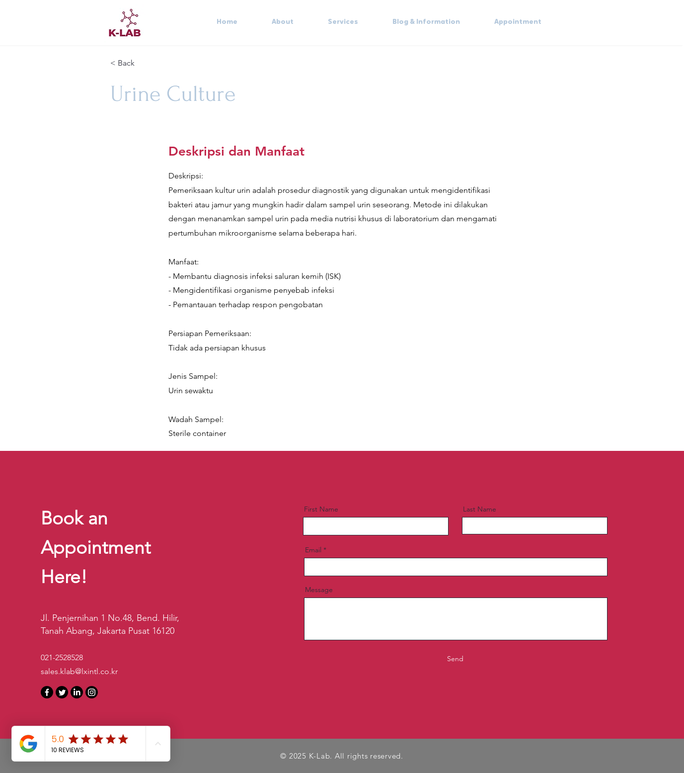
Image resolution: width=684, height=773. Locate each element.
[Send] (455, 659)
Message (319, 589)
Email (313, 549)
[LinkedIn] (77, 692)
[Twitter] (62, 692)
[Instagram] (91, 692)
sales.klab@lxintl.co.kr (79, 671)
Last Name (479, 509)
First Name (321, 509)
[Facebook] (47, 692)
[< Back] (145, 63)
